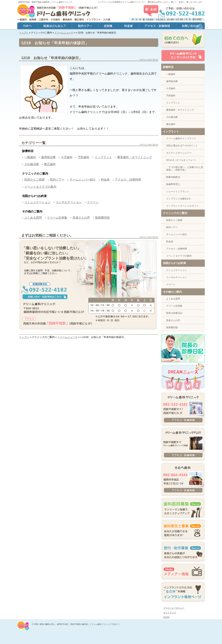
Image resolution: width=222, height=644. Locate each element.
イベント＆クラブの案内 (40, 186)
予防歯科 (83, 157)
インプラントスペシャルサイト (182, 205)
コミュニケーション (37, 202)
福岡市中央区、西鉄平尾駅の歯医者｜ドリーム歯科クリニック (45, 2)
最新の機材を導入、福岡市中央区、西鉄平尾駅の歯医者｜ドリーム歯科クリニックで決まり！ (80, 624)
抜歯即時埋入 (173, 184)
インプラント (103, 157)
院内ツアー (57, 179)
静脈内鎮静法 (173, 177)
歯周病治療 (48, 157)
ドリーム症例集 (57, 217)
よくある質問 (33, 217)
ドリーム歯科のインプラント (181, 138)
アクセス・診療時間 (128, 179)
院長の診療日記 (174, 313)
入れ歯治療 (31, 164)
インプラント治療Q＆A (178, 198)
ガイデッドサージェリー (179, 153)
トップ (27, 26)
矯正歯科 (50, 164)
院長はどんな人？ (55, 26)
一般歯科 (30, 157)
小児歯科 (67, 157)
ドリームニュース (64, 32)
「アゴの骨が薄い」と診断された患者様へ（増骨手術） (184, 168)
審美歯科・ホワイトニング (134, 157)
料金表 (105, 179)
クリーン (93, 202)
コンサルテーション (69, 202)
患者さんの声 (81, 217)
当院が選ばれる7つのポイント (182, 145)
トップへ (23, 32)
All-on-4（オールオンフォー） (181, 160)
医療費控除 (102, 217)
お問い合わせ (190, 26)
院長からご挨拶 (34, 179)
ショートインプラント (177, 191)
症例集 (108, 26)
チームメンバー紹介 (83, 179)
